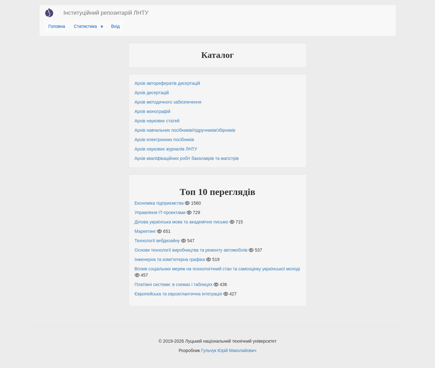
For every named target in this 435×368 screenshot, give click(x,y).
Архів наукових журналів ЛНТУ (166, 148)
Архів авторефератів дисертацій (167, 83)
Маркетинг (145, 231)
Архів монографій (152, 111)
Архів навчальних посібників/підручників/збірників (185, 130)
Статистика (87, 28)
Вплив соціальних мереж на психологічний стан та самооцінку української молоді (217, 268)
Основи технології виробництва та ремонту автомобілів (191, 250)
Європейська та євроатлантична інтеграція (178, 293)
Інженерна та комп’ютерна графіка (170, 259)
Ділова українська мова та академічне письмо (181, 221)
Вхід (115, 26)
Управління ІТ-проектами (160, 212)
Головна (57, 26)
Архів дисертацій (152, 92)
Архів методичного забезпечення (168, 102)
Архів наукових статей (157, 120)
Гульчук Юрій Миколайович (228, 350)
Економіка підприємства (159, 203)
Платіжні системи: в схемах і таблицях (174, 284)
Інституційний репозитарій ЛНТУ (106, 13)
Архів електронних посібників (164, 139)
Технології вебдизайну (157, 240)
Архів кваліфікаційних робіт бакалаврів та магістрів (187, 158)
